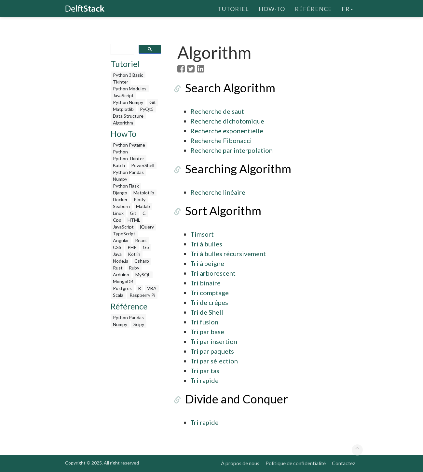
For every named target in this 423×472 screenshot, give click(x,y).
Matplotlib (123, 109)
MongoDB (123, 281)
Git (152, 102)
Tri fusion (204, 322)
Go (146, 247)
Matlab (143, 206)
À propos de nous (240, 463)
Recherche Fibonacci (221, 140)
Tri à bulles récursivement (228, 253)
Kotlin (134, 254)
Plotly (139, 199)
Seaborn (121, 206)
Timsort (202, 234)
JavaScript (123, 95)
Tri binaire (205, 283)
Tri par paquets (212, 351)
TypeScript (124, 233)
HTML (134, 220)
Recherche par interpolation (231, 150)
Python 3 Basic (128, 75)
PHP (132, 247)
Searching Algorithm (230, 169)
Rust (118, 267)
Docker (120, 199)
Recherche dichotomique (227, 121)
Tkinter (120, 82)
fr (347, 8)
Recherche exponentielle (226, 131)
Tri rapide (204, 380)
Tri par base (207, 331)
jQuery (147, 226)
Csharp (141, 261)
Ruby (134, 267)
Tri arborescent (213, 273)
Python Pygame (129, 145)
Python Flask (126, 186)
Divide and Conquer (228, 399)
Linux (118, 213)
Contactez (343, 463)
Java (117, 254)
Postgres (122, 288)
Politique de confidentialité (296, 463)
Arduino (121, 274)
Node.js (120, 261)
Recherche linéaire (217, 192)
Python (120, 151)
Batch (119, 165)
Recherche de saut (217, 111)
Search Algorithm (222, 88)
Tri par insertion (213, 341)
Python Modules (129, 88)
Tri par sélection (214, 361)
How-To (272, 8)
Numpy (120, 179)
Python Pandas (128, 172)
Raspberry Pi (142, 295)
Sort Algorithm (215, 210)
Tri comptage (209, 292)
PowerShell (142, 165)
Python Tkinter (128, 158)
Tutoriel (233, 8)
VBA (152, 288)
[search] (122, 49)
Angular (121, 240)
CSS (117, 247)
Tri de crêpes (209, 302)
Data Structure (128, 116)
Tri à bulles (206, 244)
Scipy (138, 324)
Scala (118, 295)
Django (120, 192)
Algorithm (123, 122)
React (141, 240)
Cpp (117, 220)
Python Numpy (128, 102)
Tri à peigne (207, 263)
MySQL (142, 274)
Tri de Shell (206, 312)
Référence (313, 8)
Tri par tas (204, 370)
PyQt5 (147, 109)
